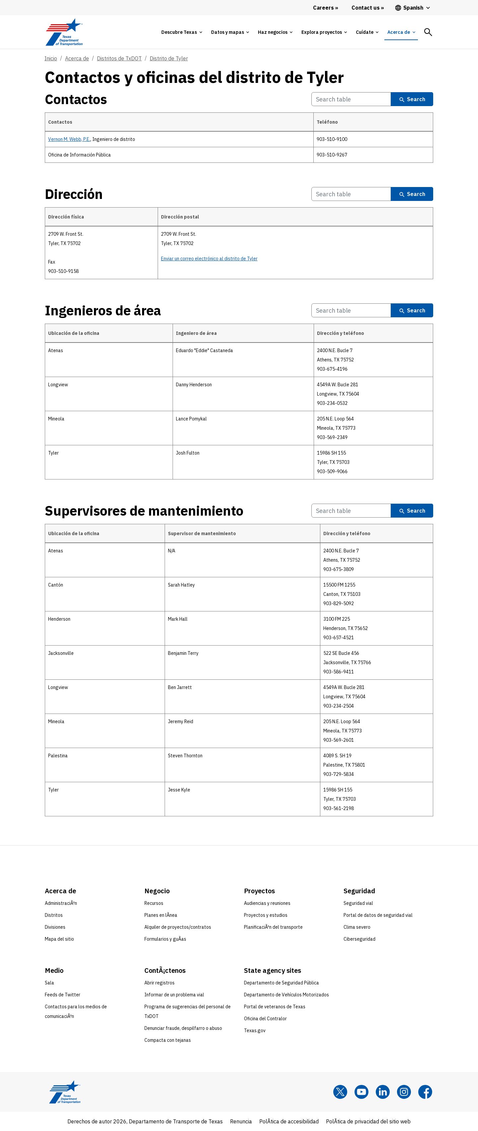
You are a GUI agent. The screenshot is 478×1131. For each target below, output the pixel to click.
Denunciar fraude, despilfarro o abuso (183, 1028)
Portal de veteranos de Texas (274, 1007)
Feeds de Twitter (62, 995)
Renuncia (241, 1121)
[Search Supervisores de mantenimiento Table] (351, 511)
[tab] (181, 32)
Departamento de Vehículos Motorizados (286, 995)
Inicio (50, 58)
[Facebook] (425, 1092)
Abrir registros (159, 983)
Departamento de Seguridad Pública (281, 983)
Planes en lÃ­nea (160, 915)
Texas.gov (255, 1031)
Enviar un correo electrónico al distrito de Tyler (209, 259)
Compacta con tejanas (167, 1040)
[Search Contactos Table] (351, 99)
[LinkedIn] (383, 1092)
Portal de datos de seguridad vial (378, 915)
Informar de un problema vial (174, 995)
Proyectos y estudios (265, 915)
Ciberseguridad (359, 939)
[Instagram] (404, 1092)
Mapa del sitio (59, 939)
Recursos (153, 903)
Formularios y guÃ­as (165, 939)
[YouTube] (361, 1092)
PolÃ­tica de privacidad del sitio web (368, 1121)
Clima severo (357, 927)
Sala (49, 983)
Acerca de (77, 58)
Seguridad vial (358, 903)
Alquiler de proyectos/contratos (177, 927)
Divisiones (55, 927)
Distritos (54, 915)
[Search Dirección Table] (351, 194)
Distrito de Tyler (169, 58)
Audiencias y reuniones (267, 903)
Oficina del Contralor (265, 1019)
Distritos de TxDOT (119, 58)
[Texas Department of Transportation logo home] (64, 32)
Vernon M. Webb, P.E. (69, 139)
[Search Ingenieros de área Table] (351, 310)
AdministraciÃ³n (61, 903)
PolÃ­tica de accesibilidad (289, 1121)
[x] (340, 1092)
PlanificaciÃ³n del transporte (273, 927)
